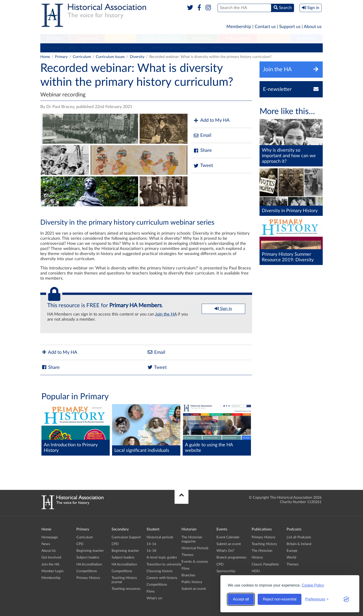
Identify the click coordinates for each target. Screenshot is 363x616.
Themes (188, 555)
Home (45, 57)
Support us (289, 27)
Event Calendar (227, 537)
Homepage (49, 537)
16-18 (151, 550)
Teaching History (264, 544)
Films (151, 591)
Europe (292, 550)
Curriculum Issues (110, 57)
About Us (48, 550)
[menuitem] (55, 38)
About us (313, 27)
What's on (154, 598)
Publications (237, 38)
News (45, 544)
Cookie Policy (313, 585)
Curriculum (52, 48)
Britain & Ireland (299, 544)
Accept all (241, 599)
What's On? (225, 550)
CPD (71, 48)
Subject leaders (131, 48)
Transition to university (164, 564)
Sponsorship (225, 571)
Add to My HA (211, 120)
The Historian (262, 550)
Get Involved (51, 557)
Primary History (227, 48)
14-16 (151, 544)
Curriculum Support (126, 537)
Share (202, 150)
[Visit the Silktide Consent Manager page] (346, 599)
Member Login (52, 571)
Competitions (196, 48)
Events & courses (195, 561)
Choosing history (160, 571)
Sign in (223, 308)
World (291, 557)
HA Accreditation (164, 48)
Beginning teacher (97, 48)
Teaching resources (126, 588)
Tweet (203, 165)
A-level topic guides (162, 557)
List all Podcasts (299, 537)
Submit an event (194, 588)
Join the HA (166, 314)
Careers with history (162, 578)
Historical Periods (195, 548)
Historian (202, 38)
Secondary (87, 38)
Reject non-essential (279, 599)
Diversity (137, 57)
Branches (306, 38)
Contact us (265, 27)
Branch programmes (231, 557)
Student (120, 38)
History (257, 557)
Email (202, 135)
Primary (55, 38)
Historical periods (160, 537)
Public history (192, 582)
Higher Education (160, 38)
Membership (238, 27)
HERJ (256, 571)
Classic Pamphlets (265, 564)
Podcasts (274, 38)
